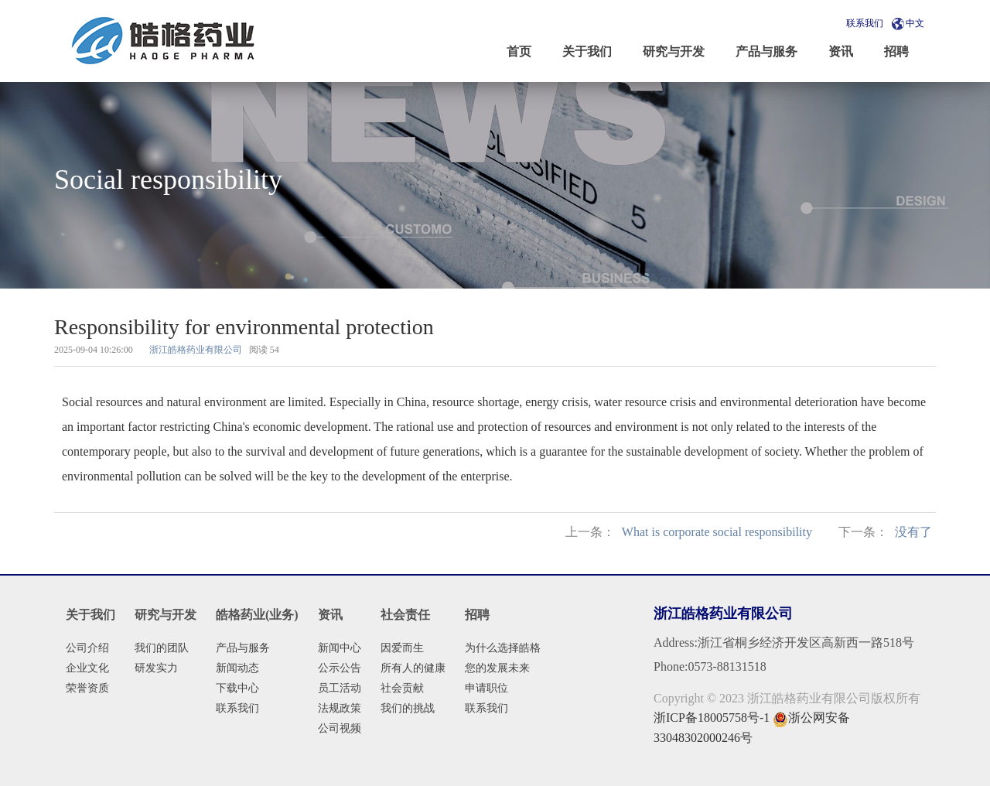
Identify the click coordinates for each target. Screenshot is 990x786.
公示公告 (339, 668)
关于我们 (90, 614)
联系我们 (864, 23)
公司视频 (339, 728)
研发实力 (156, 668)
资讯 (330, 614)
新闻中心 (339, 648)
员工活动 (339, 688)
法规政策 (339, 708)
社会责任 (405, 614)
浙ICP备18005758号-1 (712, 717)
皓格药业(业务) (257, 614)
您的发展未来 (497, 668)
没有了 (913, 531)
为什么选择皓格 (503, 648)
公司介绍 (87, 648)
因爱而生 (402, 648)
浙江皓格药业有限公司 (195, 349)
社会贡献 (402, 688)
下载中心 (237, 688)
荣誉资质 (87, 688)
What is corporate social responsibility (717, 531)
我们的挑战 (408, 708)
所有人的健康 (413, 668)
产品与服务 (243, 648)
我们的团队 (162, 648)
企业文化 (87, 668)
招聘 (477, 614)
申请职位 (486, 688)
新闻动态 (237, 668)
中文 (915, 23)
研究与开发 (165, 614)
